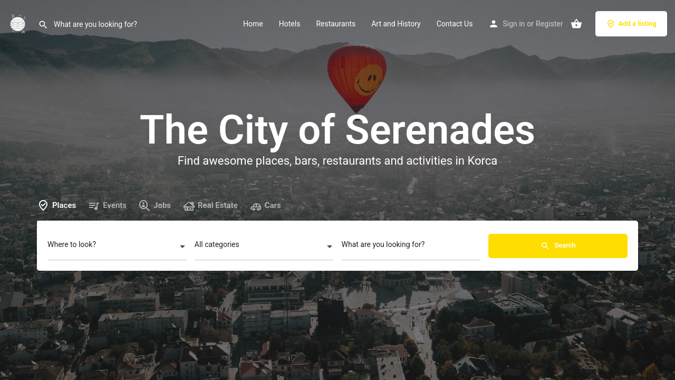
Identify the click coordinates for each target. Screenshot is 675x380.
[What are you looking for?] (411, 247)
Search (558, 246)
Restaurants (335, 24)
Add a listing (631, 23)
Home (253, 24)
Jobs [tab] (154, 206)
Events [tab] (107, 206)
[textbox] (117, 247)
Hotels (290, 24)
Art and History (396, 24)
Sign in (514, 24)
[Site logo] (19, 22)
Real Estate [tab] (210, 206)
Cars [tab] (265, 206)
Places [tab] (56, 206)
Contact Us (455, 24)
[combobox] (117, 247)
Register (549, 24)
